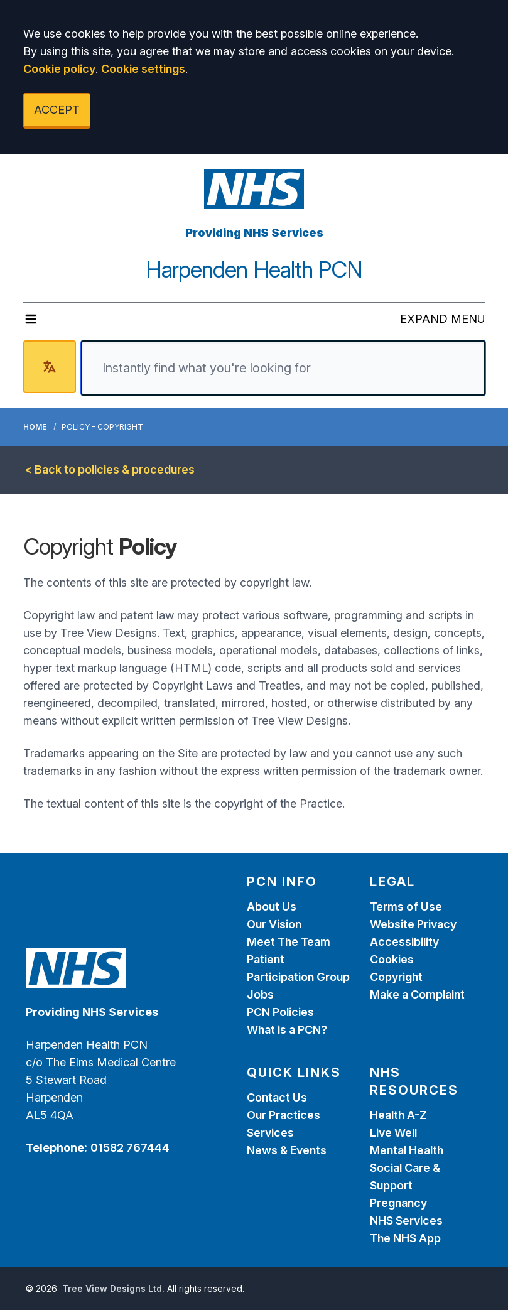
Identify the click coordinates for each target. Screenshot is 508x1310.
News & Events (287, 1150)
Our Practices (283, 1115)
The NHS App (405, 1238)
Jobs (260, 994)
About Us (271, 906)
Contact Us (277, 1097)
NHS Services (406, 1220)
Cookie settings (143, 68)
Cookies (392, 959)
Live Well (393, 1132)
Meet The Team (288, 941)
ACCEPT (57, 109)
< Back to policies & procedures (110, 469)
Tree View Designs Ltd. (113, 1288)
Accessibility (404, 941)
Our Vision (274, 924)
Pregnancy (398, 1203)
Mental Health (406, 1150)
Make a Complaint (417, 994)
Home (34, 426)
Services (270, 1132)
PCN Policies (280, 1012)
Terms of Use (406, 906)
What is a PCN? (287, 1029)
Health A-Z (398, 1115)
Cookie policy (59, 68)
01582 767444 (130, 1147)
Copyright (396, 976)
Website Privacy (413, 924)
